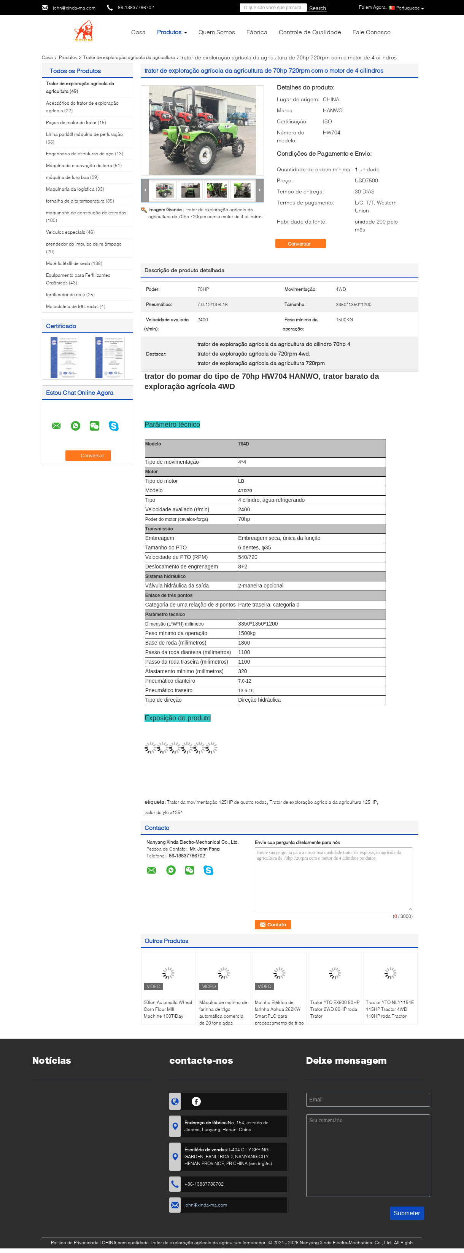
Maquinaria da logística (70, 189)
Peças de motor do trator (71, 122)
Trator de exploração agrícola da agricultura (129, 57)
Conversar (304, 243)
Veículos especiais (65, 232)
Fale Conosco (372, 31)
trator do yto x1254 (164, 812)
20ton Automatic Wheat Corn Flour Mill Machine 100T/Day (168, 1009)
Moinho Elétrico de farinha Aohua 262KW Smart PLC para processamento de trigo (279, 1012)
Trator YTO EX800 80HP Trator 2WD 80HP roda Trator (334, 1009)
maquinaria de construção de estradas (86, 212)
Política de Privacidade (75, 1242)
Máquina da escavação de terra (79, 165)
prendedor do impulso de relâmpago (84, 244)
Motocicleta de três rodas (72, 306)
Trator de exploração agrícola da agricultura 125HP (323, 802)
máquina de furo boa (67, 177)
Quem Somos (217, 31)
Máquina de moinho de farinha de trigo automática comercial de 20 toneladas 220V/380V (223, 1016)
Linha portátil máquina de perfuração (84, 134)
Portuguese (410, 8)
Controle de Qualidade (310, 31)
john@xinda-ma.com (74, 8)
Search (317, 8)
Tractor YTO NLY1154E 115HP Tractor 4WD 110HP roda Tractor (390, 1009)
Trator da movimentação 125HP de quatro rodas (217, 802)
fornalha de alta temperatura (75, 201)
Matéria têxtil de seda (68, 263)
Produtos (169, 31)
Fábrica (256, 31)
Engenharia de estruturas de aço (80, 153)
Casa (138, 31)
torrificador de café (65, 294)
